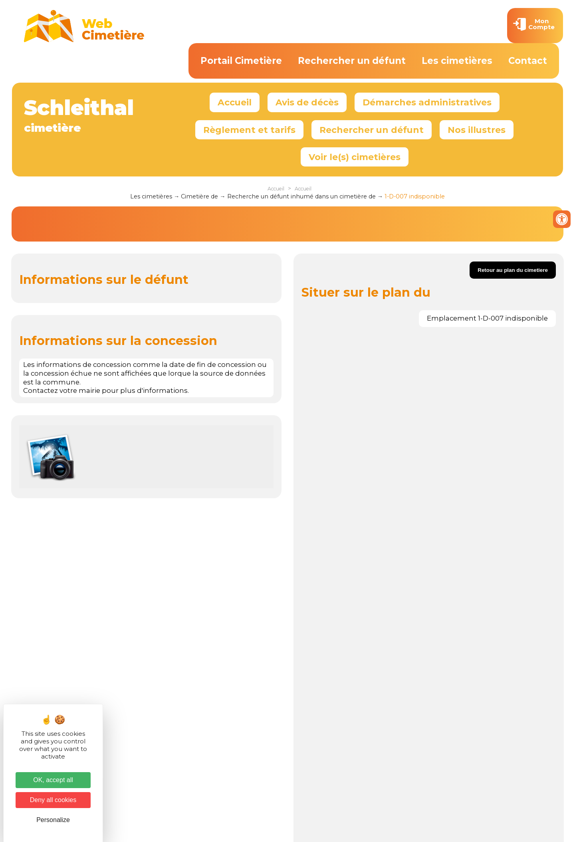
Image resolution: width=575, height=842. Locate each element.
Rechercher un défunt (352, 60)
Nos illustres (477, 130)
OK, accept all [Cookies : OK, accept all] (53, 780)
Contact (527, 60)
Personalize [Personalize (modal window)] (53, 819)
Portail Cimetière (241, 60)
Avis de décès (307, 102)
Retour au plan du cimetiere (513, 270)
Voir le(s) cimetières (355, 157)
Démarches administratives (427, 102)
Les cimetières (457, 60)
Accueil (235, 102)
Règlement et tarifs (249, 130)
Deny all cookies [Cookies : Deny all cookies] (53, 799)
